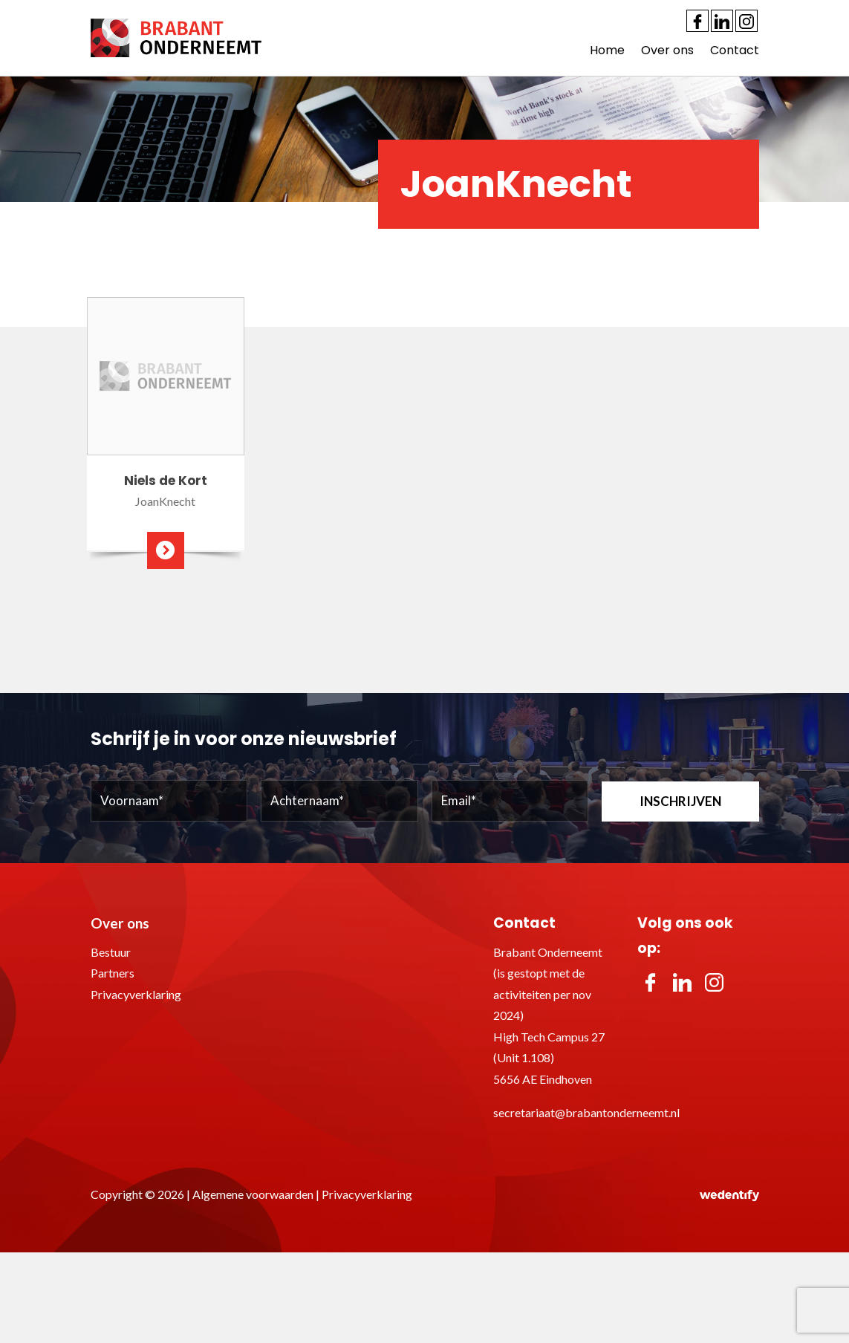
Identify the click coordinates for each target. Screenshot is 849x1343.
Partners (112, 973)
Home (607, 50)
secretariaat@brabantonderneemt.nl (586, 1112)
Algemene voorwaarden (252, 1194)
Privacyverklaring (136, 994)
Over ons (667, 50)
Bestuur (111, 952)
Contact (734, 50)
